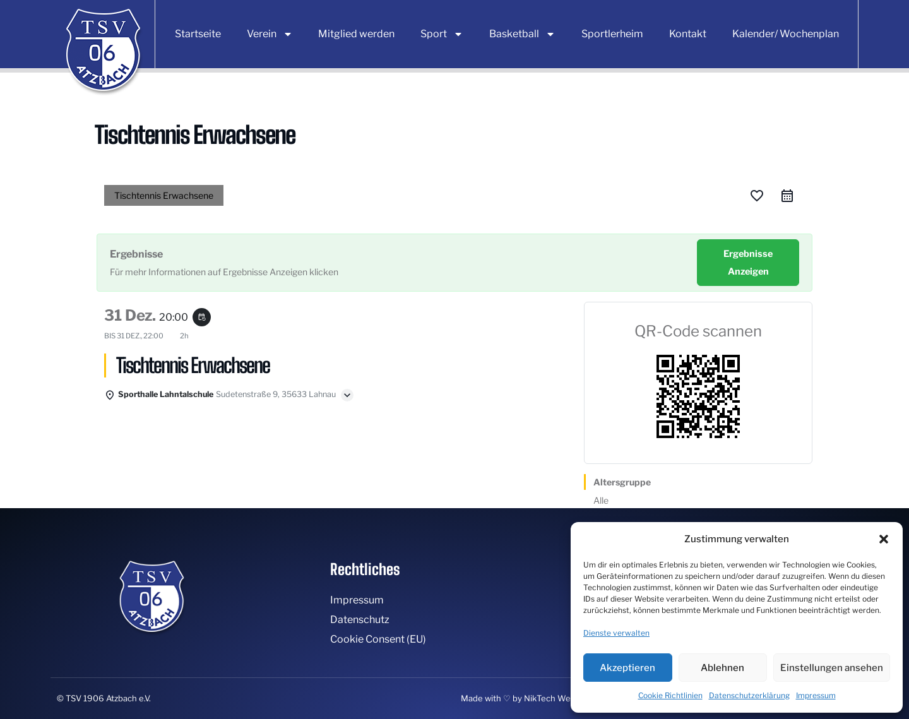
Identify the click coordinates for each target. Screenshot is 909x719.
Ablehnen (722, 668)
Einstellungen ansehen (831, 668)
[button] (883, 539)
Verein (270, 34)
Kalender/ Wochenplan (785, 34)
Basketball (522, 34)
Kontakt (687, 34)
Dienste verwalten (616, 633)
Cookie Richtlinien (670, 695)
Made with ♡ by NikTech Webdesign (531, 698)
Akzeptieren (627, 668)
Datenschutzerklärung (749, 695)
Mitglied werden (356, 34)
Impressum (816, 695)
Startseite (198, 34)
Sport (441, 34)
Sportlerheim (612, 34)
